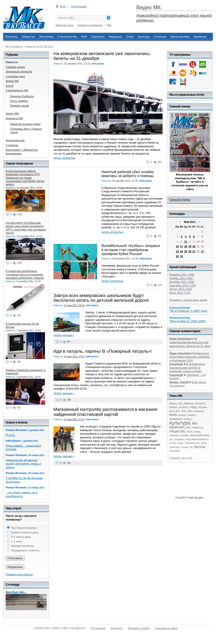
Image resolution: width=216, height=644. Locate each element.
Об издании (98, 628)
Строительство (67, 36)
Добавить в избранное (90, 25)
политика (174, 435)
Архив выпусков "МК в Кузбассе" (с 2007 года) (188, 309)
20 (193, 246)
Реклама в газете (139, 628)
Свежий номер (179, 199)
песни (190, 431)
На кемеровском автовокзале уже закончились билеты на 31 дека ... (189, 344)
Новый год (197, 427)
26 (190, 251)
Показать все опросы (19, 574)
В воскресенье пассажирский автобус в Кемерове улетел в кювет (187, 367)
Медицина (115, 36)
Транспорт (98, 36)
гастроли (183, 407)
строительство (192, 443)
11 (185, 241)
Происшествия (180, 36)
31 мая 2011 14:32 (74, 356)
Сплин (172, 443)
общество (177, 431)
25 (185, 251)
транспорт (174, 447)
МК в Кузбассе (14, 46)
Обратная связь (64, 25)
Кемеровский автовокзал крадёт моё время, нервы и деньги (23, 463)
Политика (11, 36)
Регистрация (78, 6)
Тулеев (184, 447)
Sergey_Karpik (179, 382)
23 (177, 251)
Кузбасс (187, 419)
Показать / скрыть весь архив (188, 300)
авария (173, 403)
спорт (180, 443)
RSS (109, 25)
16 (177, 246)
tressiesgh (176, 364)
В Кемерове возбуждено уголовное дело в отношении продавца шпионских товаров (25, 274)
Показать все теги (180, 458)
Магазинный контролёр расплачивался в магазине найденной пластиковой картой (105, 412)
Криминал (200, 36)
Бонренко (200, 403)
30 (177, 256)
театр (203, 443)
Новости (58, 63)
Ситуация (160, 36)
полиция (184, 435)
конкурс (182, 415)
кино (173, 415)
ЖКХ (84, 36)
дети (171, 411)
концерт (191, 415)
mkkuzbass (97, 63)
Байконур (189, 403)
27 (193, 251)
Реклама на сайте (166, 628)
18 (185, 246)
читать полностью (64, 158)
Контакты (117, 628)
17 (181, 246)
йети (190, 411)
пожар (197, 431)
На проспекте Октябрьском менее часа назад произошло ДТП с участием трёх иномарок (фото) (26, 227)
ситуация (178, 439)
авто (180, 403)
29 (202, 251)
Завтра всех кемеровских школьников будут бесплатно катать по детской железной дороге (101, 298)
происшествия (199, 435)
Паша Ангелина (179, 338)
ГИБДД (193, 407)
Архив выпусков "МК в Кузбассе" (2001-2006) (187, 319)
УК (191, 447)
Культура (144, 36)
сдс (171, 439)
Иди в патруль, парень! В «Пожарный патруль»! (102, 351)
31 (181, 256)
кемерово (198, 411)
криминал (175, 418)
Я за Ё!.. (11, 435)
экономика (174, 451)
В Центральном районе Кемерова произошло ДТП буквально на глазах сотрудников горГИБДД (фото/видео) (25, 177)
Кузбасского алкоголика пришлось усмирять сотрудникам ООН (189, 357)
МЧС (188, 427)
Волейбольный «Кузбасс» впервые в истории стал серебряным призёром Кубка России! (130, 250)
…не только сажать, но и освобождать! (22, 494)
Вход (63, 6)
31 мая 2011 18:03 (74, 305)
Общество (28, 36)
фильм (199, 447)
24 (181, 251)
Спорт (130, 36)
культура (179, 423)
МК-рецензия (183, 425)
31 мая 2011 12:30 (74, 419)
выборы (173, 407)
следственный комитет (196, 439)
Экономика (46, 36)
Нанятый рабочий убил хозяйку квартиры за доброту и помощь (127, 174)
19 (190, 246)
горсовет (202, 407)
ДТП (177, 411)
